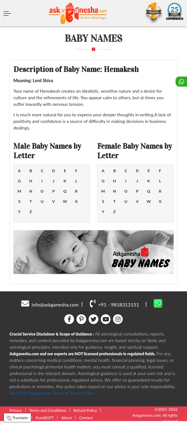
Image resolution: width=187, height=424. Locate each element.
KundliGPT (45, 417)
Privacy (15, 410)
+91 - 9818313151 (114, 303)
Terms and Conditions (47, 410)
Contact (86, 417)
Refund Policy (85, 410)
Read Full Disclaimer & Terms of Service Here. (52, 393)
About (66, 417)
